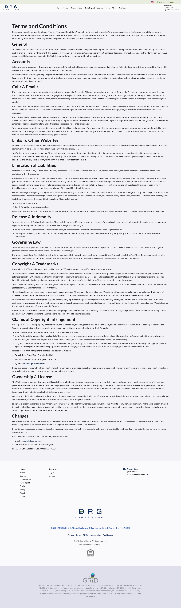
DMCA (85, 535)
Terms (78, 535)
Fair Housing (108, 535)
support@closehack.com (34, 363)
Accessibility (96, 535)
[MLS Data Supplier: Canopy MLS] (90, 577)
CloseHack (97, 544)
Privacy (71, 535)
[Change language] (153, 2)
